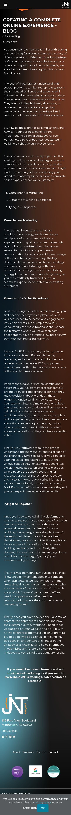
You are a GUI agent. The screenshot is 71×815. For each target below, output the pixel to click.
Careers (41, 752)
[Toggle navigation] (5, 4)
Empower (28, 752)
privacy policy (43, 802)
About (16, 752)
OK (43, 808)
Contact (53, 752)
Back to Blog (11, 36)
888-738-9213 (9, 730)
